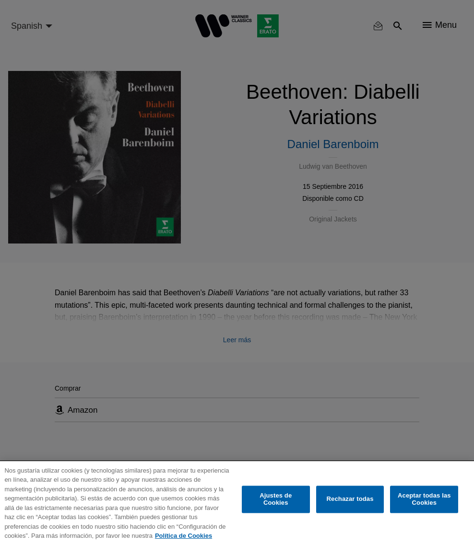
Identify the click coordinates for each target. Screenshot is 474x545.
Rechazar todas (350, 499)
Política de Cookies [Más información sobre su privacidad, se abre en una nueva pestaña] (183, 535)
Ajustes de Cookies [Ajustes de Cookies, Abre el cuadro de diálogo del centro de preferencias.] (276, 499)
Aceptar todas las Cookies (424, 499)
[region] (237, 503)
